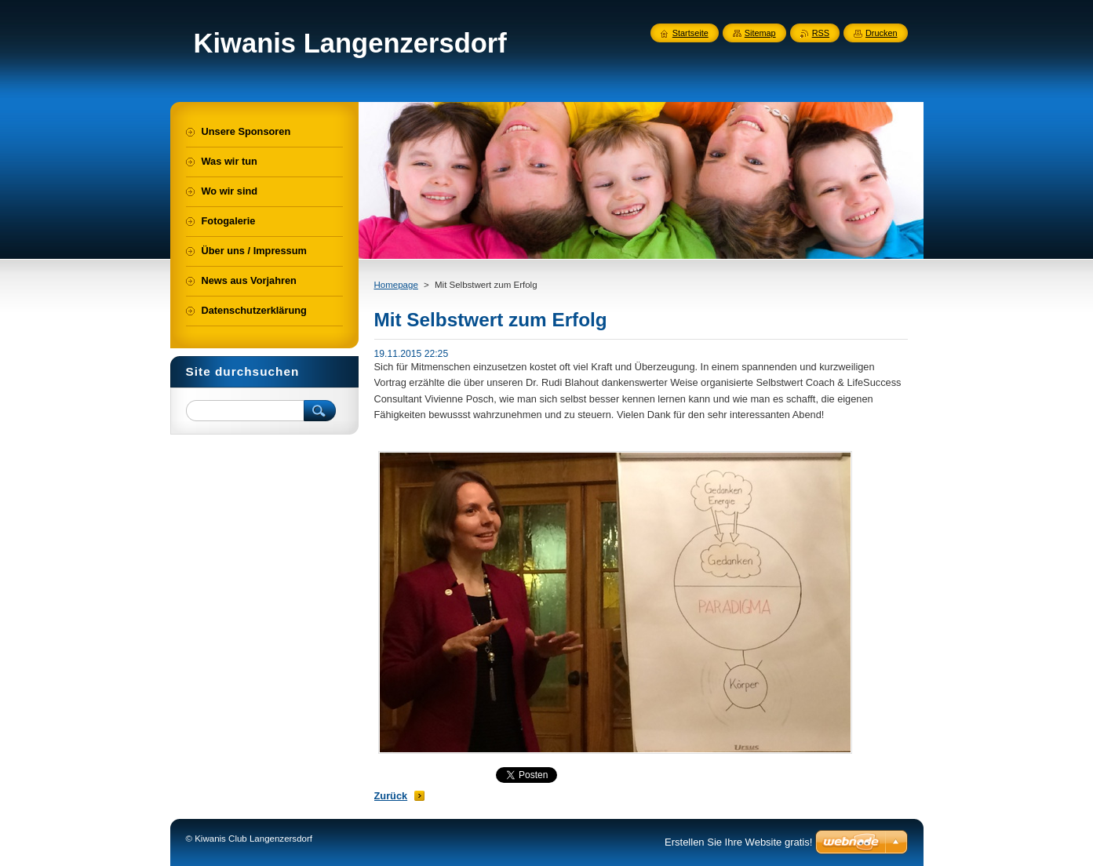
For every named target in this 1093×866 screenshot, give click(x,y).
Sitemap (760, 33)
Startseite (690, 33)
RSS (820, 33)
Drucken (881, 33)
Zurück (391, 796)
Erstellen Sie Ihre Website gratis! (738, 842)
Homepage (396, 284)
